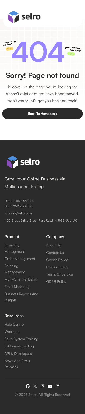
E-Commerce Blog (19, 346)
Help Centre (14, 324)
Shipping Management (15, 269)
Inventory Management (15, 248)
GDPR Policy (56, 281)
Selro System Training (21, 339)
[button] (74, 17)
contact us (55, 252)
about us (53, 245)
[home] (23, 17)
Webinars (12, 331)
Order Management (20, 258)
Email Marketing (17, 286)
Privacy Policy (57, 267)
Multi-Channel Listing (21, 279)
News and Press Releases (17, 363)
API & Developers (18, 353)
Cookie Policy (57, 259)
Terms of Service (59, 274)
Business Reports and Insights (21, 297)
